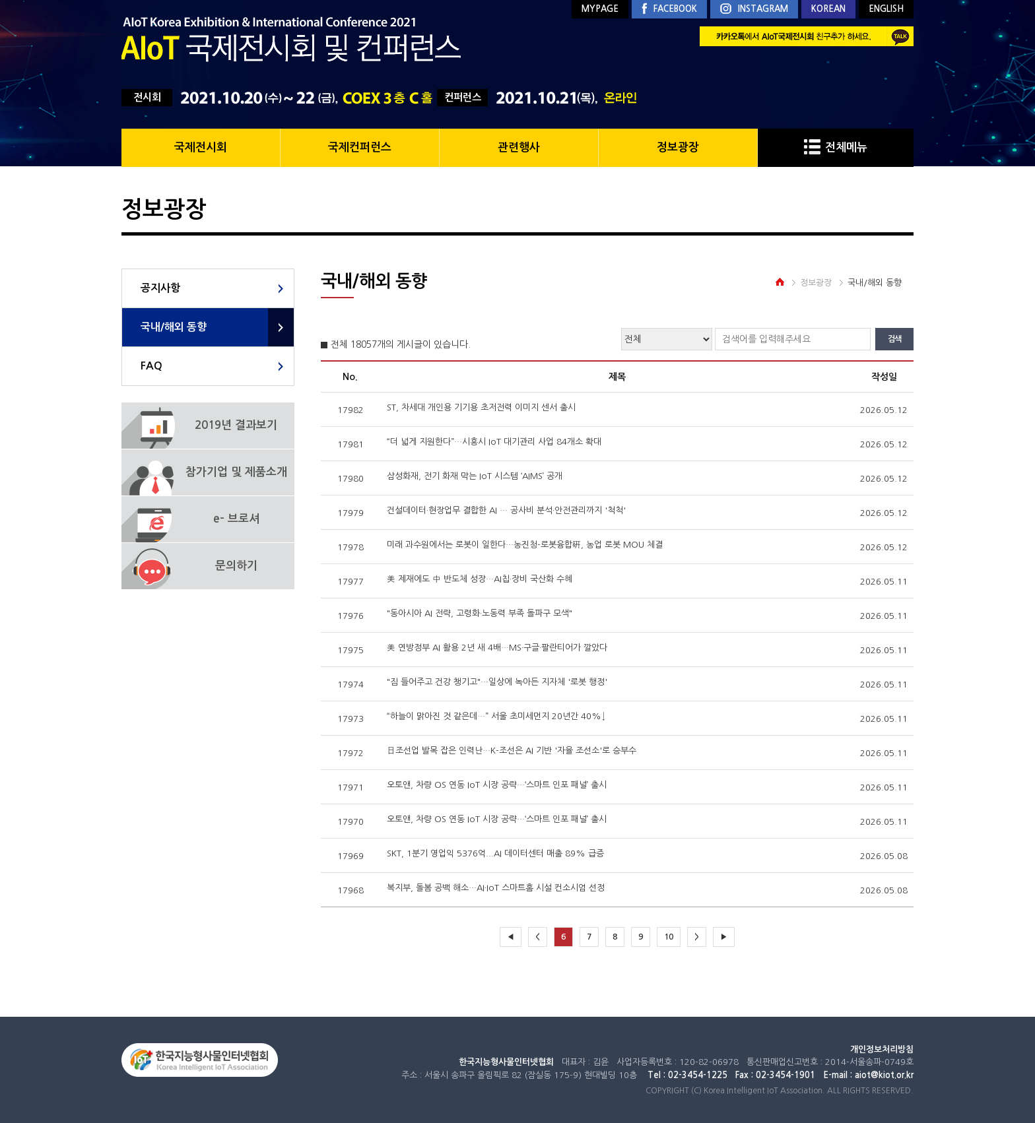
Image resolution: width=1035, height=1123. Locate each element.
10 (668, 937)
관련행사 (519, 147)
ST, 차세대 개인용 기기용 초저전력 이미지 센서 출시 (481, 407)
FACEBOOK (669, 9)
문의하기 (236, 565)
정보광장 (678, 147)
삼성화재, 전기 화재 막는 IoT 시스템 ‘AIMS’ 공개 (474, 476)
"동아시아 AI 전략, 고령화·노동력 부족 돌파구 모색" (479, 613)
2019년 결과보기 (236, 425)
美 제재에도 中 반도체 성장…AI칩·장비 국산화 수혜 (479, 579)
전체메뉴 (835, 147)
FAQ (151, 366)
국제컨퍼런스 (359, 147)
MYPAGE (600, 9)
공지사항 (160, 288)
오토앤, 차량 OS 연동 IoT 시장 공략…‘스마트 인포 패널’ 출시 (497, 785)
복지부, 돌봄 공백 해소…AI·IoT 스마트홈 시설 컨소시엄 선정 (496, 887)
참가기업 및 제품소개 (236, 472)
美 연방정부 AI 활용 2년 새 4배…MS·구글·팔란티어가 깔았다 (497, 647)
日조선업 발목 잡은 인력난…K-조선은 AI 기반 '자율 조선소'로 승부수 (511, 750)
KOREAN (828, 9)
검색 (894, 339)
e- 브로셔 (236, 519)
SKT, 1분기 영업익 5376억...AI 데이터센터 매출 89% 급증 (495, 853)
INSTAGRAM (754, 9)
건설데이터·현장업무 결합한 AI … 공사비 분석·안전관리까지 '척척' (506, 510)
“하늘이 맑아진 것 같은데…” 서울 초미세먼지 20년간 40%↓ (496, 716)
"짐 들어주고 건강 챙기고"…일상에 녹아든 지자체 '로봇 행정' (497, 682)
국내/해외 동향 (174, 327)
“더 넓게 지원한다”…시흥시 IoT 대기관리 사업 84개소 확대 (494, 441)
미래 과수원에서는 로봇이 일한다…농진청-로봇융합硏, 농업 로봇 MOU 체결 (525, 544)
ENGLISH (886, 9)
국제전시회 (200, 147)
